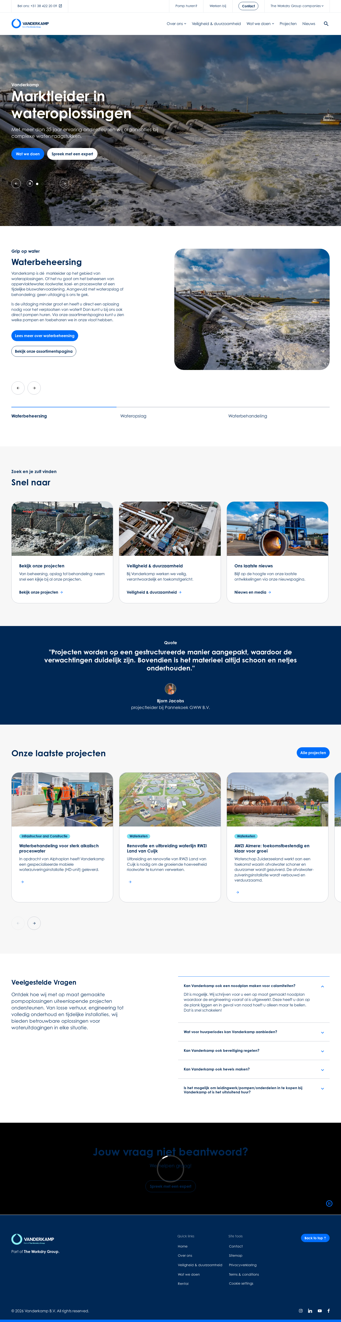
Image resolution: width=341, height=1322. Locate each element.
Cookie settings (241, 1283)
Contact (236, 1246)
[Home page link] (30, 23)
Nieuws (308, 23)
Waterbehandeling (247, 415)
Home (183, 1246)
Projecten (288, 23)
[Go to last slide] (18, 388)
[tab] (37, 184)
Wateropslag (133, 415)
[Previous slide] (16, 183)
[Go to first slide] (64, 183)
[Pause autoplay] (30, 183)
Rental (183, 1284)
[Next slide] (34, 388)
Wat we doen (260, 23)
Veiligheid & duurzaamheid (216, 23)
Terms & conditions (244, 1274)
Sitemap (235, 1255)
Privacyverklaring (242, 1265)
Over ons (176, 23)
